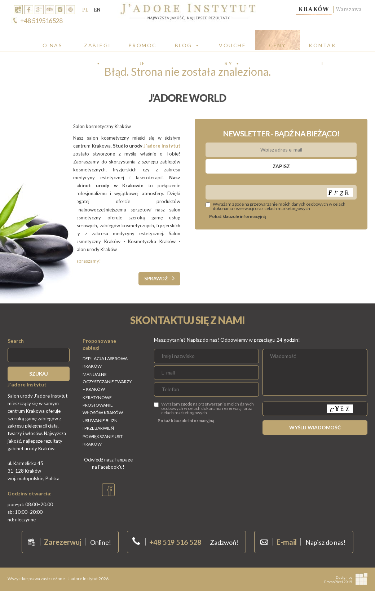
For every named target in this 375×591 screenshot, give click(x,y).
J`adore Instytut (162, 146)
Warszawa (348, 9)
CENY (277, 45)
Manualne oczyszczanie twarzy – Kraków (107, 382)
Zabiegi (97, 45)
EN (97, 10)
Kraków (311, 9)
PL (85, 10)
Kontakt (322, 45)
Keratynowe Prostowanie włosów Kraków (103, 405)
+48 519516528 (41, 21)
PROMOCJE (142, 45)
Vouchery (232, 45)
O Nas (53, 45)
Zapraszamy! (87, 261)
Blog (187, 45)
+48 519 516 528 (175, 542)
